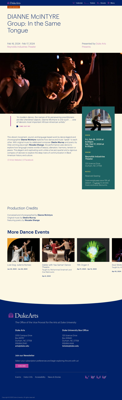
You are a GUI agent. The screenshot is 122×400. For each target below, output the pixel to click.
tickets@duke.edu (70, 346)
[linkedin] (104, 377)
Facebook (29, 160)
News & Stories (54, 377)
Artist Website (15, 160)
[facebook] (93, 377)
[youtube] (98, 377)
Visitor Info (28, 377)
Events (18, 377)
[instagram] (87, 377)
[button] (111, 3)
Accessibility (40, 377)
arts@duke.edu (22, 346)
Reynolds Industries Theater (21, 46)
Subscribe (22, 366)
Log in (97, 183)
